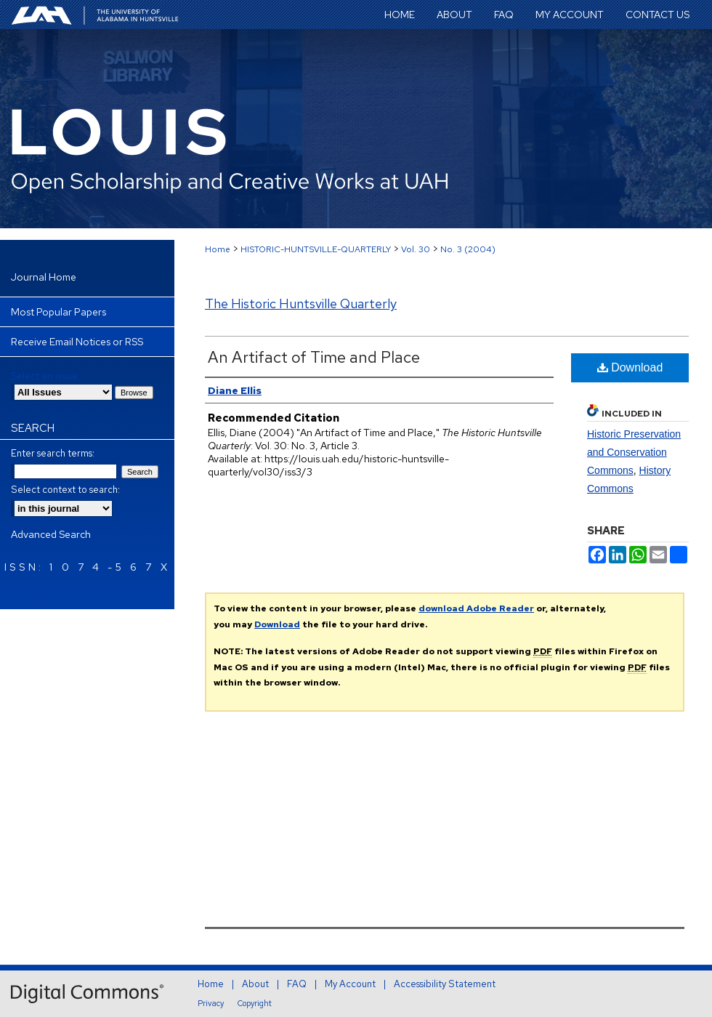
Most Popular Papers (58, 311)
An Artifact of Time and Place (314, 357)
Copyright (255, 1003)
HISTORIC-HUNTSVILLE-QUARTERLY (315, 249)
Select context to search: (65, 489)
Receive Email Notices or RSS (77, 341)
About (255, 984)
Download (630, 367)
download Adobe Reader (476, 608)
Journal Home (43, 277)
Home (217, 249)
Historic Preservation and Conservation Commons (634, 452)
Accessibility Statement (444, 984)
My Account (350, 984)
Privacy (211, 1003)
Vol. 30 (415, 249)
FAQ (297, 984)
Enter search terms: (52, 453)
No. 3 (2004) (467, 249)
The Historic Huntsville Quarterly (301, 303)
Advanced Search (51, 534)
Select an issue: (45, 375)
